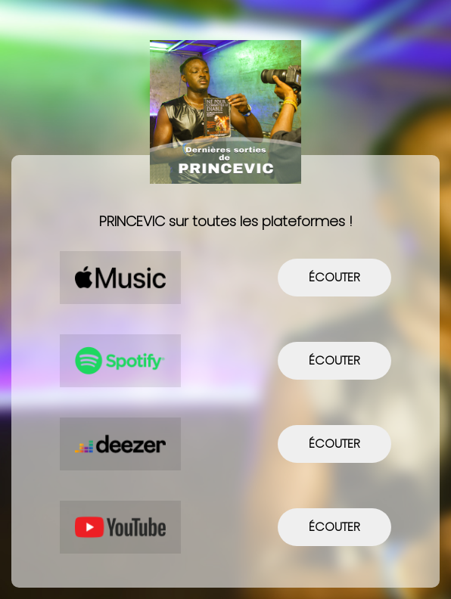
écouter (334, 277)
